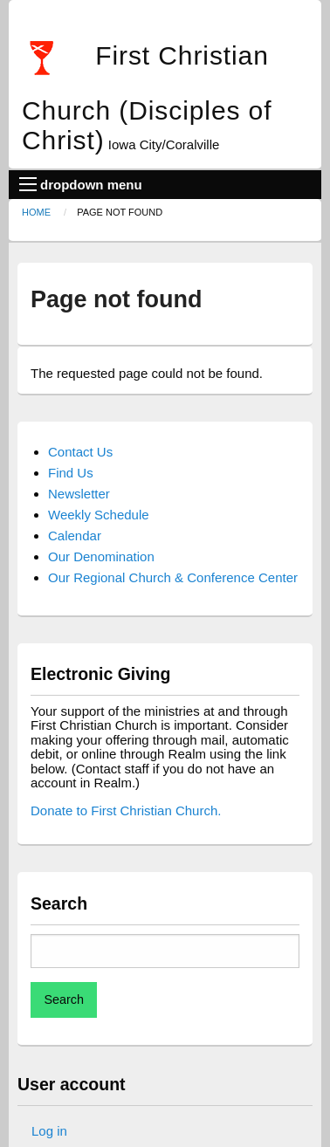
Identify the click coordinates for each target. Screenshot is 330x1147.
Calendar (74, 535)
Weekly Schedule (98, 514)
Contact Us (80, 451)
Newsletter (79, 493)
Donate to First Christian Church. (126, 810)
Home (36, 212)
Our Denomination (101, 556)
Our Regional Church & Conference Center (173, 577)
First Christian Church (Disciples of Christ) (147, 98)
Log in (49, 1130)
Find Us (70, 472)
